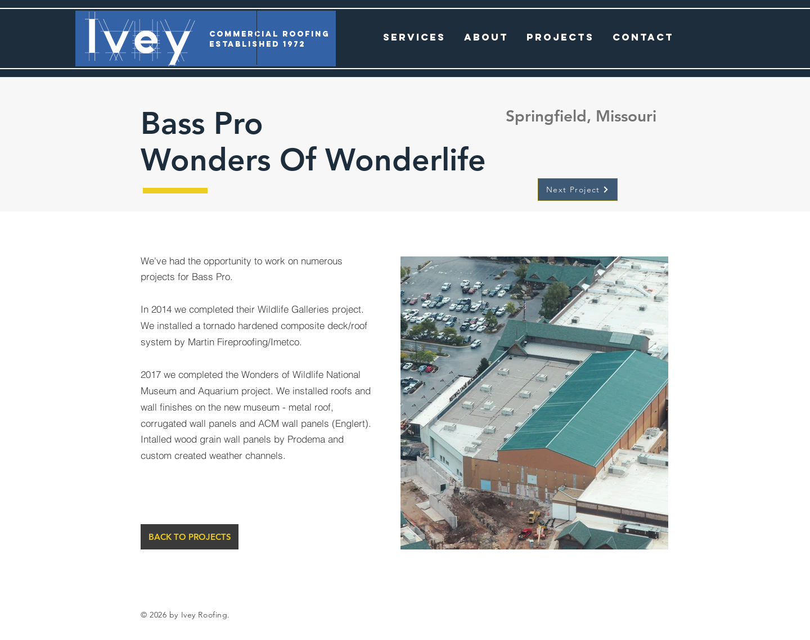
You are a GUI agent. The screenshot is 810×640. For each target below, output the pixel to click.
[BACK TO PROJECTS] (189, 536)
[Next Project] (578, 189)
